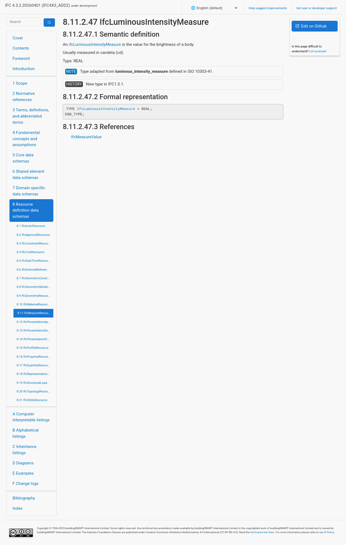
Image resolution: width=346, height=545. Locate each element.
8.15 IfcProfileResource (32, 348)
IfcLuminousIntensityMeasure (95, 44)
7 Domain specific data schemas (29, 190)
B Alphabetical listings (26, 433)
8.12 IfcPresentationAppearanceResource (35, 322)
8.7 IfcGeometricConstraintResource (35, 278)
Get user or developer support (316, 8)
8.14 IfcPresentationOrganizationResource (35, 339)
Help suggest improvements (268, 8)
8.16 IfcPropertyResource (34, 356)
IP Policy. (329, 532)
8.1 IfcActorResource (31, 226)
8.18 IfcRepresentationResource (35, 374)
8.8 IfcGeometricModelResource (35, 287)
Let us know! (318, 51)
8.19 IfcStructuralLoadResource (35, 383)
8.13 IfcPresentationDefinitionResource (35, 330)
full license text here (262, 532)
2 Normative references (24, 96)
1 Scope (20, 83)
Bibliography (24, 498)
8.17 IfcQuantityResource (34, 365)
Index (18, 508)
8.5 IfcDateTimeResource (34, 261)
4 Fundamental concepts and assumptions (26, 138)
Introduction (24, 68)
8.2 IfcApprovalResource (33, 235)
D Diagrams (23, 463)
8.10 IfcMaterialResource (34, 304)
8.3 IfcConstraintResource (34, 243)
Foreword (21, 58)
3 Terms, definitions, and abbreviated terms (31, 116)
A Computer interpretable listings (31, 417)
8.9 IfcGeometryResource (34, 296)
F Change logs (26, 483)
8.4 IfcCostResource (30, 252)
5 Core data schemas (23, 158)
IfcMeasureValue (86, 136)
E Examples (23, 473)
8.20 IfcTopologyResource (34, 391)
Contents (21, 48)
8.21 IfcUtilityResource (32, 400)
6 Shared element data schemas (28, 174)
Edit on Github (310, 26)
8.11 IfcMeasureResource (35, 313)
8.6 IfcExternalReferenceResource (35, 269)
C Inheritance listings (25, 449)
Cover (18, 38)
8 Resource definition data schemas (26, 210)
